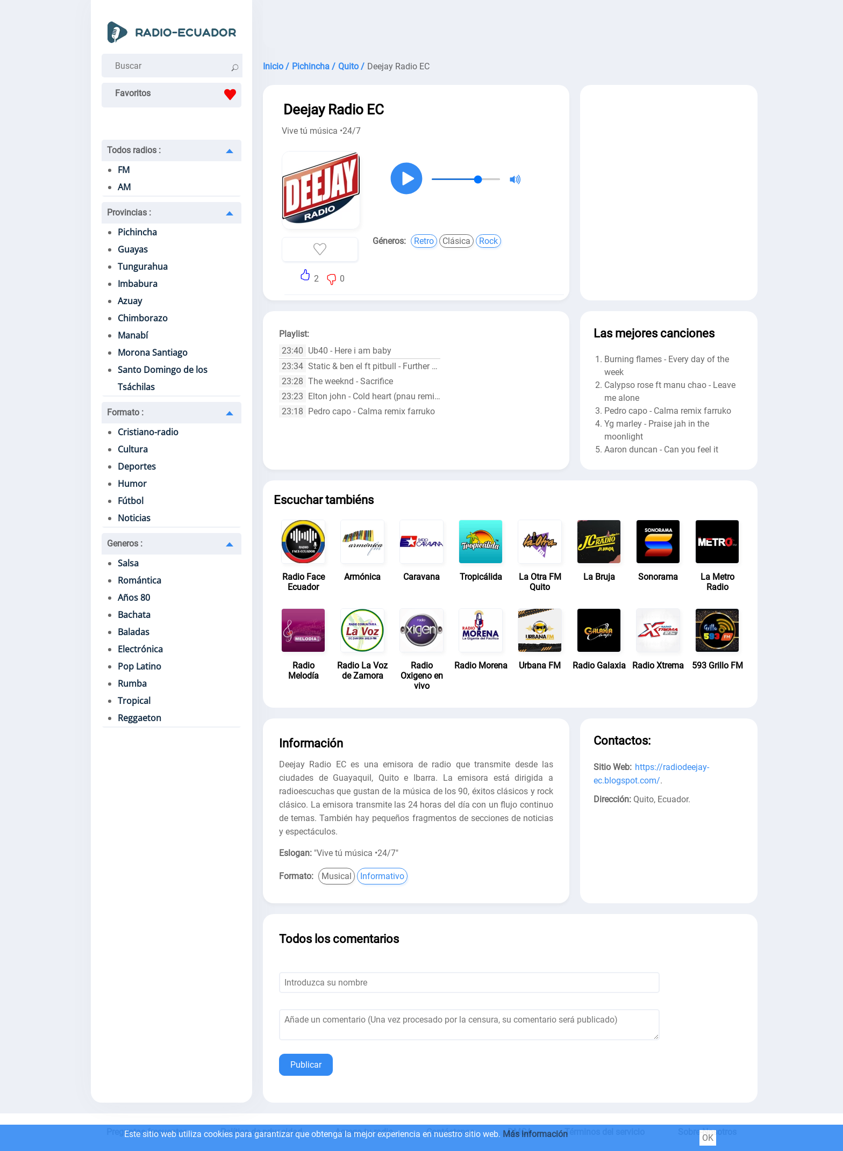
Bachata (134, 615)
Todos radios (134, 150)
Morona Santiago (153, 352)
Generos (124, 543)
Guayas (133, 249)
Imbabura (138, 284)
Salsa (128, 563)
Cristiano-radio (148, 432)
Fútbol (131, 501)
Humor (132, 484)
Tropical (134, 701)
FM (124, 170)
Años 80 (134, 597)
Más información (535, 1134)
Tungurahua (143, 266)
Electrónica (140, 649)
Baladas (133, 632)
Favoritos (178, 94)
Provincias (129, 212)
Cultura (133, 449)
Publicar (306, 1065)
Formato (125, 412)
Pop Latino (139, 666)
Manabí (133, 335)
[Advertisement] (510, 27)
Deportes (137, 466)
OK (707, 1138)
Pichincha (137, 232)
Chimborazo (143, 318)
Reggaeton (139, 718)
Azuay (130, 301)
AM (124, 187)
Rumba (132, 683)
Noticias (134, 518)
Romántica (139, 580)
